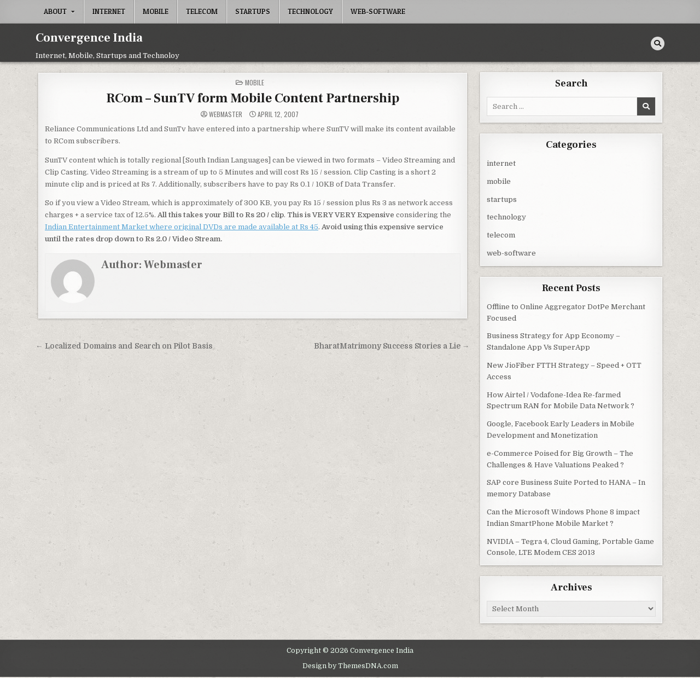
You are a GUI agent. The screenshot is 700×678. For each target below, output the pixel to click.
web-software (378, 11)
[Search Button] (657, 43)
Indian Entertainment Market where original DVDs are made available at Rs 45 (181, 227)
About (55, 11)
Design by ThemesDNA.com (350, 666)
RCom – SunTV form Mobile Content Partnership (252, 98)
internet (108, 11)
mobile (155, 11)
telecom (202, 11)
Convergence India (89, 37)
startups (252, 11)
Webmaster (225, 114)
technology (310, 11)
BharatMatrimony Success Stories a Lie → (392, 346)
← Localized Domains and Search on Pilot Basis (124, 346)
